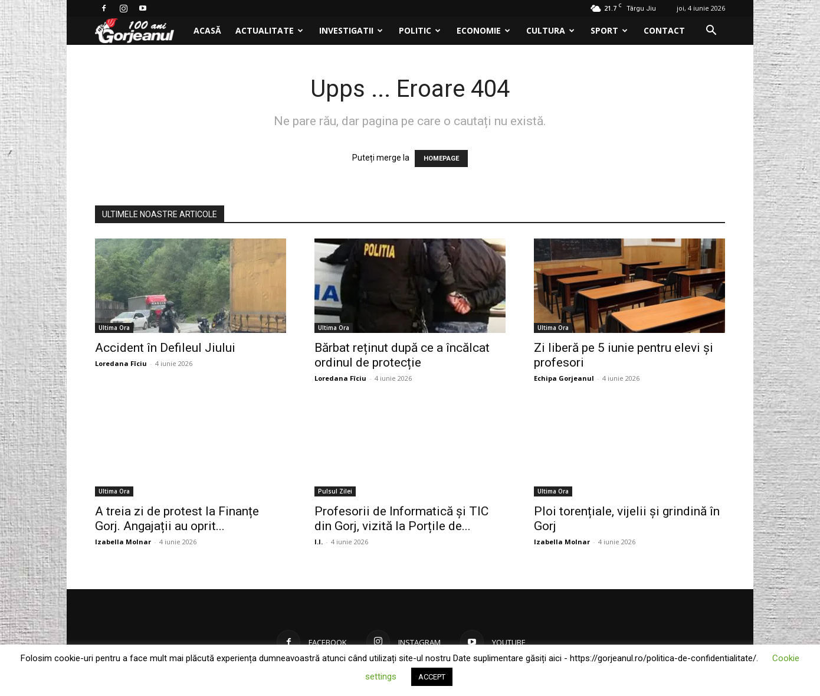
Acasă (207, 30)
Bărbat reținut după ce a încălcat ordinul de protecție (402, 355)
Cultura (550, 30)
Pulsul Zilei (335, 491)
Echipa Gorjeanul (564, 378)
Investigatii (351, 30)
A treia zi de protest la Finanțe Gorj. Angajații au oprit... (177, 518)
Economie (483, 30)
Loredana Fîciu (121, 363)
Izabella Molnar (123, 541)
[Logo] (140, 31)
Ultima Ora (114, 328)
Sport (609, 30)
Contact (664, 30)
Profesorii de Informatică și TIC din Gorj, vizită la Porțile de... (401, 518)
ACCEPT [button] (431, 676)
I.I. (318, 541)
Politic (420, 30)
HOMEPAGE (441, 158)
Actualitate (269, 30)
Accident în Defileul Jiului (165, 348)
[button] (711, 31)
